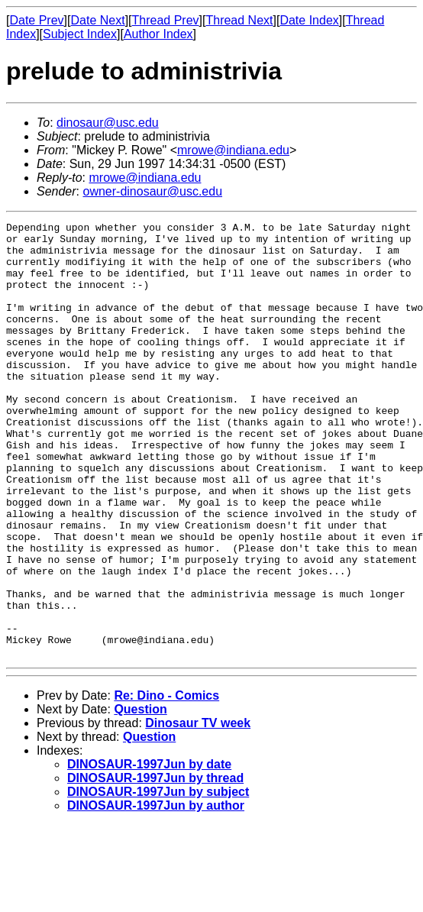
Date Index (308, 20)
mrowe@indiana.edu (233, 150)
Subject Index (80, 33)
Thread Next (239, 20)
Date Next (97, 20)
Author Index (158, 33)
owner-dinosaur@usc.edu (152, 191)
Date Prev (36, 20)
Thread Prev (165, 20)
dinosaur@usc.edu (108, 122)
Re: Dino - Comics (166, 782)
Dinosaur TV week (197, 810)
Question (140, 796)
